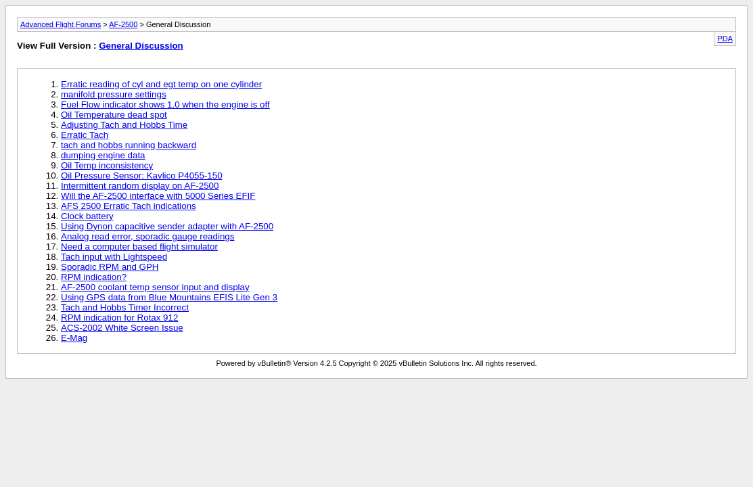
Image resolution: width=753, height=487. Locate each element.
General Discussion (141, 46)
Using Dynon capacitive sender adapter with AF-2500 (167, 226)
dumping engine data (103, 155)
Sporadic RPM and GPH (109, 267)
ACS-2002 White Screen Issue (122, 328)
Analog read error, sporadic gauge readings (147, 236)
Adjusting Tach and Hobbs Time (124, 125)
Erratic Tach (84, 135)
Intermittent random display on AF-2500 (140, 186)
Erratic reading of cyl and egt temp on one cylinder (161, 84)
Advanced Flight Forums (60, 24)
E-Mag (74, 338)
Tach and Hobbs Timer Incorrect (125, 307)
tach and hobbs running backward (128, 145)
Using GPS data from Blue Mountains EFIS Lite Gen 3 (169, 297)
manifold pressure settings (113, 94)
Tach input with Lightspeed (114, 257)
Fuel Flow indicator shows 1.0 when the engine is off (165, 104)
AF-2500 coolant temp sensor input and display (155, 287)
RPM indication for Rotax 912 (119, 317)
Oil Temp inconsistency (107, 165)
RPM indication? (94, 277)
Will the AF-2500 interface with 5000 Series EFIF (158, 196)
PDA (725, 38)
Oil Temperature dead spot (114, 115)
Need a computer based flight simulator (139, 246)
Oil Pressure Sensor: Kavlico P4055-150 (142, 175)
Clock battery (87, 216)
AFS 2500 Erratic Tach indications (128, 206)
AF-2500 (123, 24)
